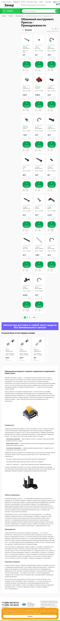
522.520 (21, 349)
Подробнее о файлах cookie (34, 613)
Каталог (23, 2)
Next (44, 335)
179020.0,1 (36, 349)
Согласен (30, 616)
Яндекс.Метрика (30, 610)
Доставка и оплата (32, 2)
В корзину (26, 64)
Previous (41, 335)
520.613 (7, 349)
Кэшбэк (41, 2)
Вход (54, 2)
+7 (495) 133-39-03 (6, 2)
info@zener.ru (16, 2)
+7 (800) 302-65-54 (10, 602)
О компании (48, 2)
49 (34, 317)
